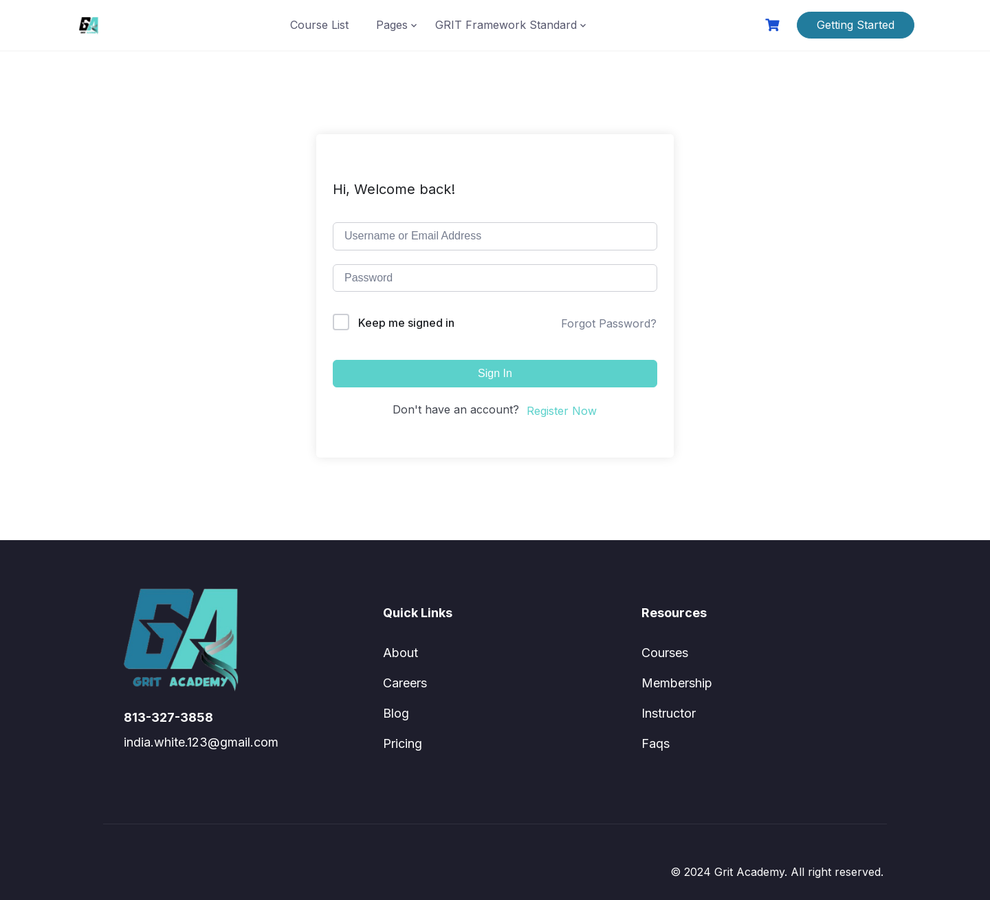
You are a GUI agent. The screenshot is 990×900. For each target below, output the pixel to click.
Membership (676, 683)
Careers (405, 683)
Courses (664, 652)
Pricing (402, 743)
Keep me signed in (406, 323)
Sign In (495, 373)
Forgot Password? (609, 323)
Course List (319, 25)
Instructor (668, 713)
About (400, 652)
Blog (396, 713)
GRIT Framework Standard (506, 25)
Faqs (655, 743)
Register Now (562, 411)
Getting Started (855, 25)
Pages (392, 25)
